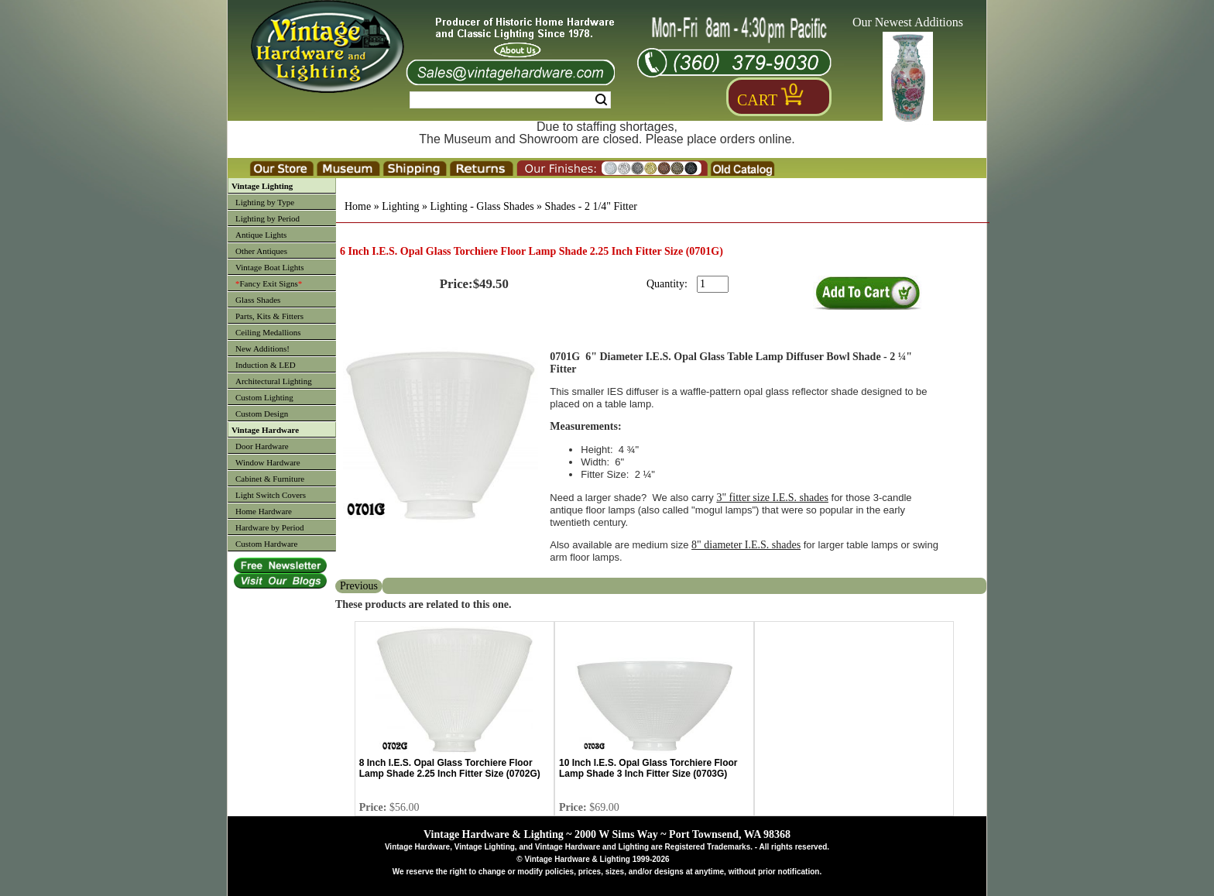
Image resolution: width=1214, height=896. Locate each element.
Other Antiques (261, 251)
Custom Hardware (266, 543)
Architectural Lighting (273, 381)
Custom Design (261, 413)
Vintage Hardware (265, 429)
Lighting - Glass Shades (481, 206)
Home (358, 206)
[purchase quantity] (713, 284)
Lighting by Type (264, 202)
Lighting (400, 206)
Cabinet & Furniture (269, 478)
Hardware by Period (269, 527)
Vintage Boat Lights (269, 267)
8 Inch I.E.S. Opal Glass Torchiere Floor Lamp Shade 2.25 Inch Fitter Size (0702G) (449, 768)
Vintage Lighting (262, 186)
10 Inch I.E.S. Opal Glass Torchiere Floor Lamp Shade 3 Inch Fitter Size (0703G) (648, 768)
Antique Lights (260, 234)
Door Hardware (262, 446)
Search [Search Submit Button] (601, 99)
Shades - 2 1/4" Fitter (591, 206)
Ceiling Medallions (268, 332)
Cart (757, 99)
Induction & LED (265, 364)
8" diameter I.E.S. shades (746, 545)
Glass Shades (257, 299)
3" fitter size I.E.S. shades (772, 497)
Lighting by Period (267, 218)
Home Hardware (263, 511)
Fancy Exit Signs (268, 283)
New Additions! (262, 348)
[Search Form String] (510, 99)
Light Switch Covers (270, 494)
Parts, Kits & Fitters (269, 316)
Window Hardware (267, 462)
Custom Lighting (264, 397)
